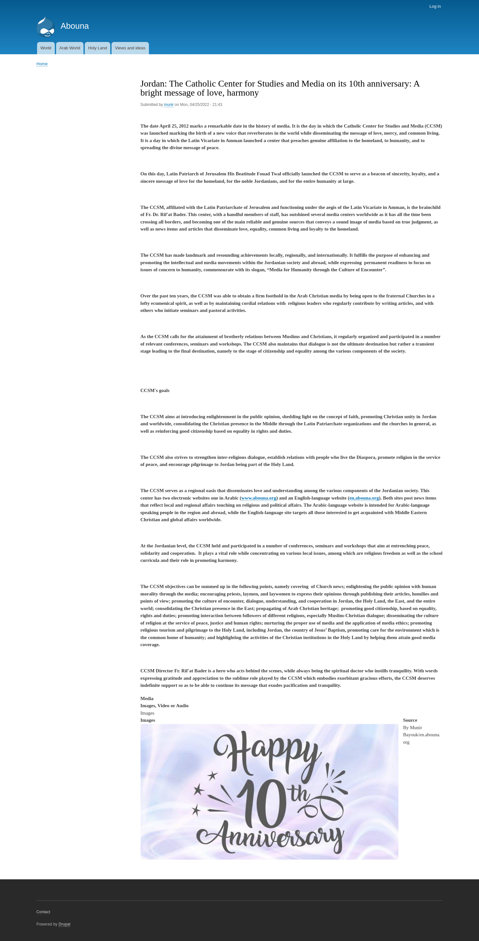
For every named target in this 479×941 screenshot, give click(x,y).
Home (42, 63)
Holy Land (97, 48)
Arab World (69, 48)
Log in (435, 6)
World (45, 48)
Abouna (75, 25)
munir (169, 104)
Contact (43, 912)
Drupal (65, 924)
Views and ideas (130, 48)
